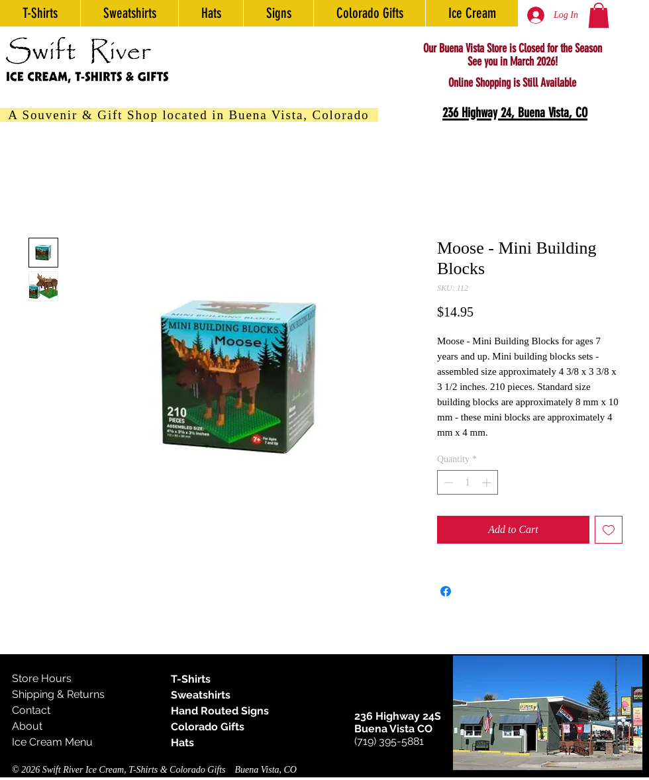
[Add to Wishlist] (609, 530)
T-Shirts (191, 679)
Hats (182, 742)
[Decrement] (447, 482)
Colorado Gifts (207, 726)
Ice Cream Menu (52, 742)
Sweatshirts (200, 695)
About (27, 726)
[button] (598, 15)
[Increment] (487, 482)
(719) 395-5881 (389, 741)
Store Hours (42, 678)
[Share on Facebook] (446, 591)
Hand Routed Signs (220, 711)
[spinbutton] (467, 482)
